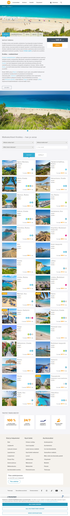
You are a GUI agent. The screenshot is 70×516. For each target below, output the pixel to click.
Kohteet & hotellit (16, 34)
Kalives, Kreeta (22, 211)
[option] (35, 110)
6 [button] (37, 130)
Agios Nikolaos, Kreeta (23, 163)
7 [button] (40, 130)
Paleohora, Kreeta (57, 310)
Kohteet (29, 155)
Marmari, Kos (22, 294)
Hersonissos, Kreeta (58, 178)
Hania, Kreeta (22, 178)
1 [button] (27, 130)
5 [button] (35, 130)
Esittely (6, 34)
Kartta (34, 34)
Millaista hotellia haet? (42, 142)
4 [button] (33, 130)
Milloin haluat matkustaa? (9, 147)
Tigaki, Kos (21, 393)
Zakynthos (55, 393)
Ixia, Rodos (55, 195)
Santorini (13, 76)
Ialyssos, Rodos (23, 195)
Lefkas (40, 79)
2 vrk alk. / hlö (61, 387)
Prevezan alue (56, 327)
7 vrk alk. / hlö (57, 40)
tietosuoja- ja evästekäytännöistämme (49, 501)
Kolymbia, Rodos (23, 228)
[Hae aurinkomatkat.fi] (61, 2)
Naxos (14, 72)
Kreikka (19, 167)
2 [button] (29, 130)
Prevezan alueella (10, 79)
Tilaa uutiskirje (14, 481)
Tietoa (27, 34)
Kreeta (4, 63)
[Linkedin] (61, 490)
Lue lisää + (7, 87)
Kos (18, 244)
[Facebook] (41, 490)
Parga (25, 79)
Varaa (57, 45)
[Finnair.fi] (12, 497)
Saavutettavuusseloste (21, 490)
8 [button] (42, 130)
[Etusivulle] (8, 2)
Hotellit (41, 155)
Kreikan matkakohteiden (8, 57)
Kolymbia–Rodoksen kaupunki (58, 229)
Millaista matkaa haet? (8, 142)
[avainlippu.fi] (63, 497)
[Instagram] (46, 490)
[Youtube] (56, 490)
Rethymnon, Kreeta (24, 343)
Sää (41, 34)
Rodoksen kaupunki (58, 343)
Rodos (4, 67)
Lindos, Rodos (22, 277)
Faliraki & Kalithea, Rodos (57, 163)
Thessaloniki (55, 376)
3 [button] (31, 130)
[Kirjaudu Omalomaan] (54, 2)
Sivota (19, 376)
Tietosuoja (10, 490)
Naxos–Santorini (23, 310)
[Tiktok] (51, 490)
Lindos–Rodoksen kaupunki (57, 278)
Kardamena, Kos (57, 211)
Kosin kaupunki (56, 244)
